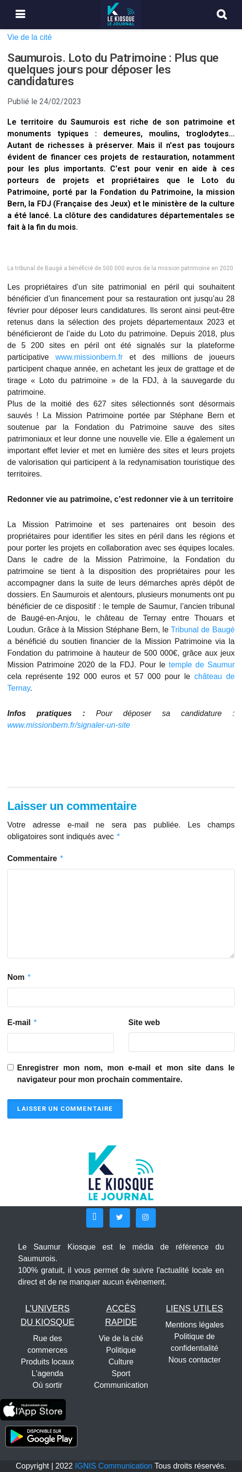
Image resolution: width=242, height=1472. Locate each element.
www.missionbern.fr (89, 357)
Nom (19, 977)
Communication (121, 1385)
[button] (94, 1218)
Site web (144, 1022)
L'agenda (47, 1373)
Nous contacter (194, 1360)
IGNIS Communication (113, 1466)
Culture (121, 1362)
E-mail (22, 1022)
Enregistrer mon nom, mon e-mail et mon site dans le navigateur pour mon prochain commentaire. (126, 1074)
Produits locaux (47, 1362)
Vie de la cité (29, 37)
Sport (121, 1373)
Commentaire (35, 858)
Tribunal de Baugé (203, 630)
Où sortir (47, 1385)
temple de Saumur (201, 665)
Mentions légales (194, 1325)
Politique (121, 1350)
